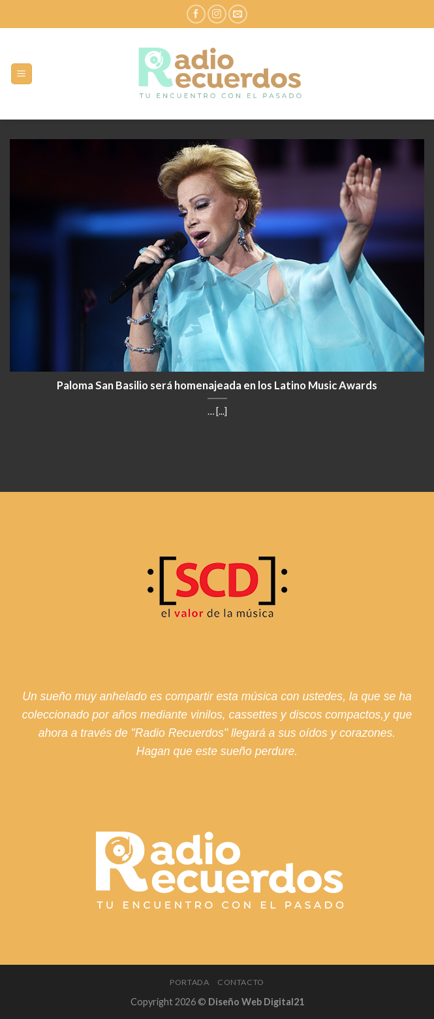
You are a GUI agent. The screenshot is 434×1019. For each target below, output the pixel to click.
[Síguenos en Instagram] (217, 14)
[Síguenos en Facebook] (196, 14)
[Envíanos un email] (237, 14)
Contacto (240, 982)
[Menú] (22, 74)
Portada (189, 982)
